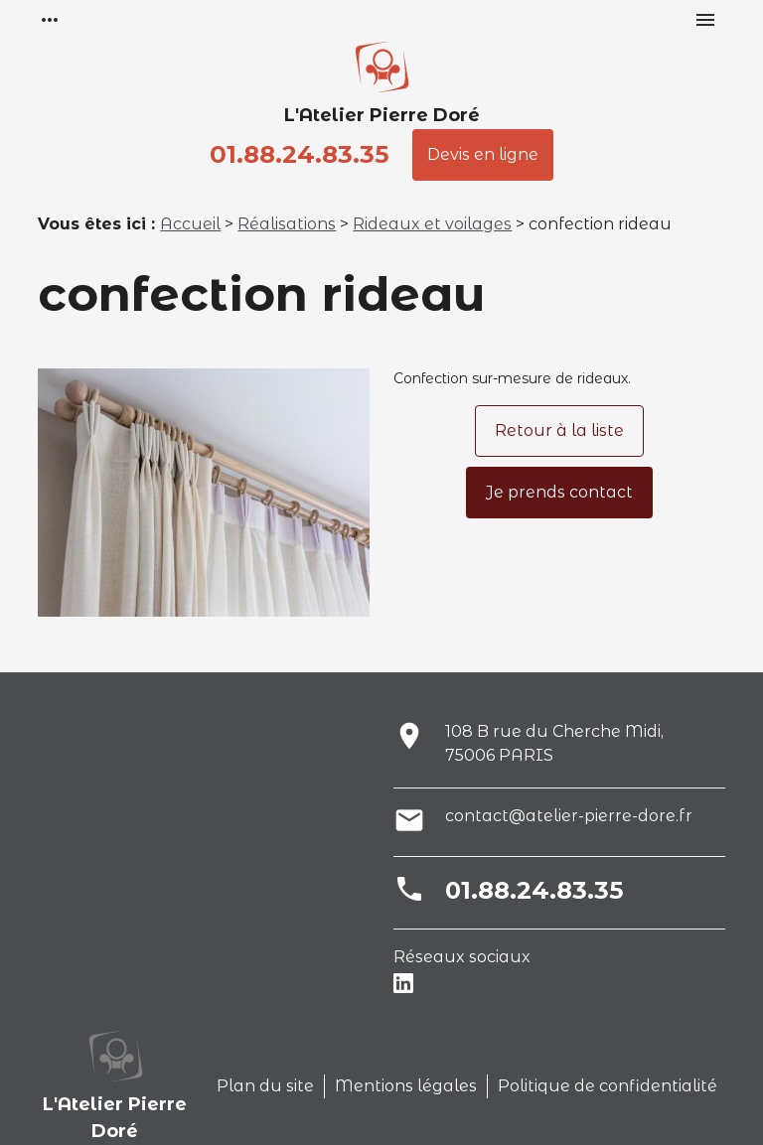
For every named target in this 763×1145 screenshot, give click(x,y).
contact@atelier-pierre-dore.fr (568, 815)
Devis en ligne (482, 154)
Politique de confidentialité (607, 1085)
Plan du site (265, 1085)
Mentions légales (406, 1085)
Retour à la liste (559, 430)
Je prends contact (559, 492)
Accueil (190, 224)
